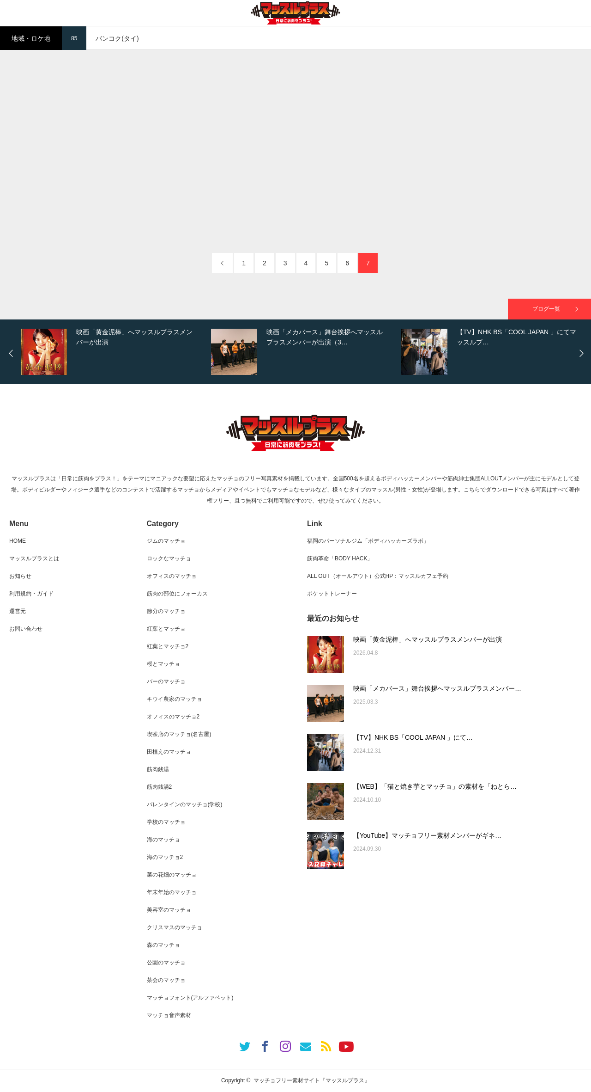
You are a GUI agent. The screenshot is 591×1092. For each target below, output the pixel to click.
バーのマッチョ (166, 681)
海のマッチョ (163, 839)
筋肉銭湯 (158, 769)
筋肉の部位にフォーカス (177, 593)
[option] (113, 352)
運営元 (17, 611)
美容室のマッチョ (169, 910)
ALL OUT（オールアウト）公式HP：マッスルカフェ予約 (377, 576)
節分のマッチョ (166, 611)
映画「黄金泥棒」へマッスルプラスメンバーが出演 (427, 639)
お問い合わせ (25, 629)
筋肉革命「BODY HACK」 (340, 558)
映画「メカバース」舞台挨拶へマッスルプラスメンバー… (437, 688)
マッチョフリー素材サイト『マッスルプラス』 (311, 1080)
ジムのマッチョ (166, 541)
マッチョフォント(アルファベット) (190, 997)
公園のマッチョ (166, 962)
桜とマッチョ (163, 664)
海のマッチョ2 (165, 857)
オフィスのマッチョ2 (173, 716)
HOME (17, 541)
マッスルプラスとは (34, 558)
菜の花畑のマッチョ (172, 874)
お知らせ (20, 576)
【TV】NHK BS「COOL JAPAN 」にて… (413, 737)
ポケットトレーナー (332, 593)
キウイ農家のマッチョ (174, 699)
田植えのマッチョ (169, 751)
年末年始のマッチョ (172, 892)
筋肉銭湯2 (159, 787)
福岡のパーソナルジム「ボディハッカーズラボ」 (368, 541)
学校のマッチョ (166, 822)
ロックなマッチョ (169, 558)
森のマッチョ (163, 945)
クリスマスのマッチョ (174, 927)
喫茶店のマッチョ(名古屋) (179, 734)
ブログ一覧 (546, 309)
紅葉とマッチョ (166, 629)
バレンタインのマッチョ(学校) (185, 804)
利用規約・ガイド (31, 593)
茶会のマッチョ (166, 980)
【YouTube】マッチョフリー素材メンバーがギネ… (427, 835)
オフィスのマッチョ (172, 576)
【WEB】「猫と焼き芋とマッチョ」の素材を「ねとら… (435, 786)
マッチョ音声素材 (169, 1015)
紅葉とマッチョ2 (168, 646)
